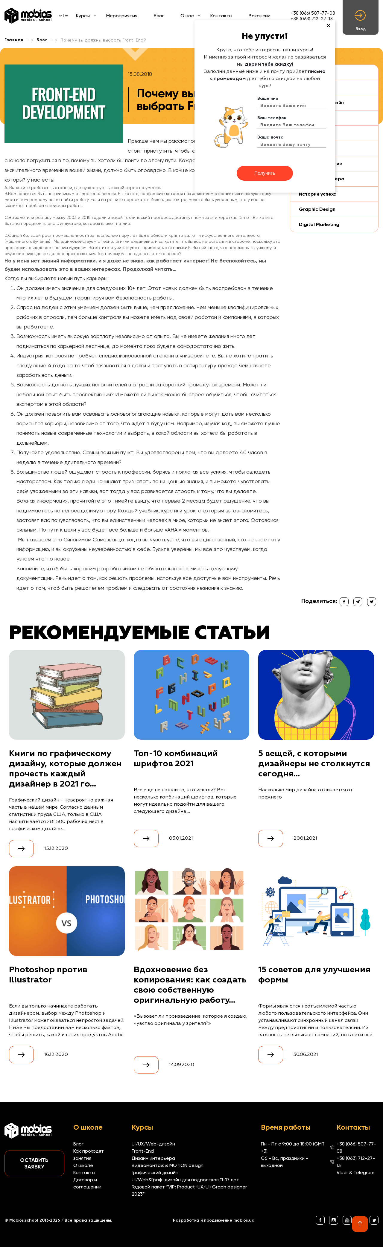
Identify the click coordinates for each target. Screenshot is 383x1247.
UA (60, 15)
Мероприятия (121, 16)
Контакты (221, 16)
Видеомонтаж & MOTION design (167, 1165)
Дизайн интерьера (153, 1158)
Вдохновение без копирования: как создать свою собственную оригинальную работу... (190, 985)
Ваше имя (267, 98)
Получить (264, 173)
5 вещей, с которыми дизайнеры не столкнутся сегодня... (314, 764)
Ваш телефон (271, 117)
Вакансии (259, 16)
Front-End (143, 1151)
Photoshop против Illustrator (48, 975)
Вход (361, 20)
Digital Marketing (319, 224)
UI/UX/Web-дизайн (153, 1144)
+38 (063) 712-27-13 (312, 19)
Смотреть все (16, 1079)
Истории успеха (318, 194)
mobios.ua (244, 1220)
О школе (83, 1165)
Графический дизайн (155, 1172)
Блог (159, 16)
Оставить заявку (34, 1163)
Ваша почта (270, 137)
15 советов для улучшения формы (314, 975)
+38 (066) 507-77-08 (313, 13)
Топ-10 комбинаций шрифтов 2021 (176, 759)
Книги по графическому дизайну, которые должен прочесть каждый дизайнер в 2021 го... (65, 769)
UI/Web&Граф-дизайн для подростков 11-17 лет (185, 1179)
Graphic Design (317, 209)
